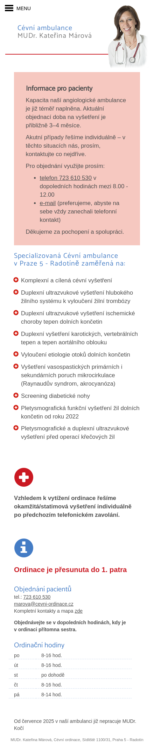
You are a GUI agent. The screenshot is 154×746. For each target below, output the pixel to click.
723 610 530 (36, 597)
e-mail (48, 203)
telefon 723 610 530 (66, 178)
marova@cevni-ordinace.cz (44, 604)
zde (79, 611)
